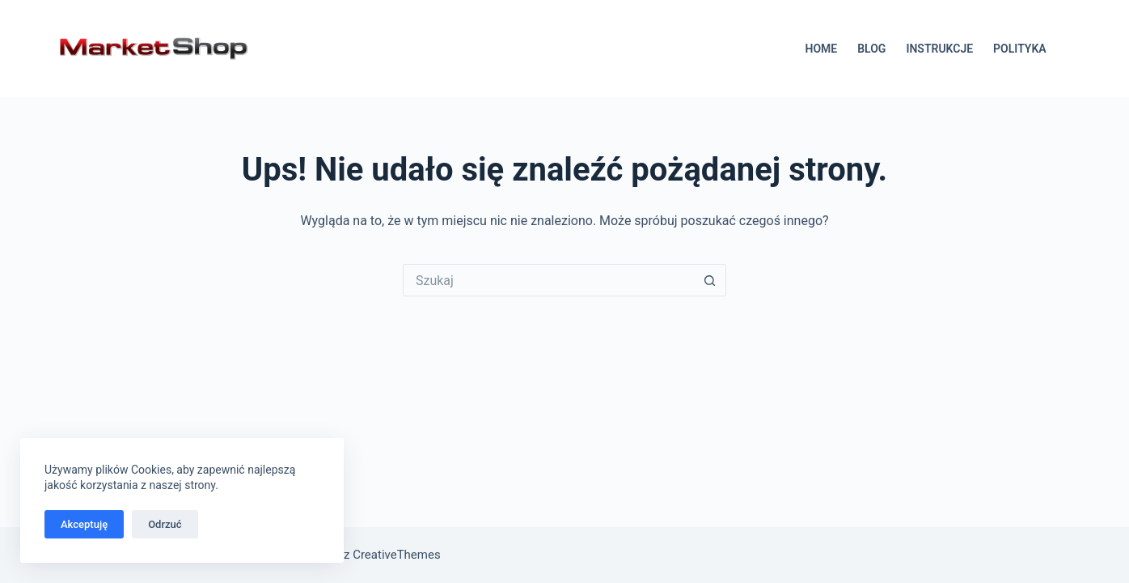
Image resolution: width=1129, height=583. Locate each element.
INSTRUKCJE (939, 48)
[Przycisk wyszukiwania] (710, 280)
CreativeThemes (397, 554)
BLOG (871, 48)
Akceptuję (84, 524)
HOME (821, 48)
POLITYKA (1020, 48)
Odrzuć (164, 524)
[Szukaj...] (548, 280)
